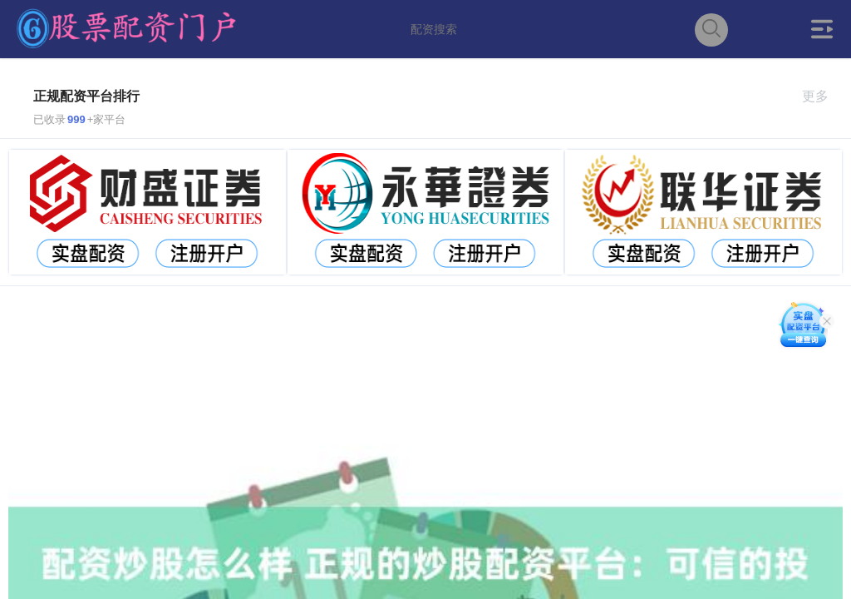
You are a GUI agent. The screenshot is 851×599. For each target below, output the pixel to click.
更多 (822, 96)
